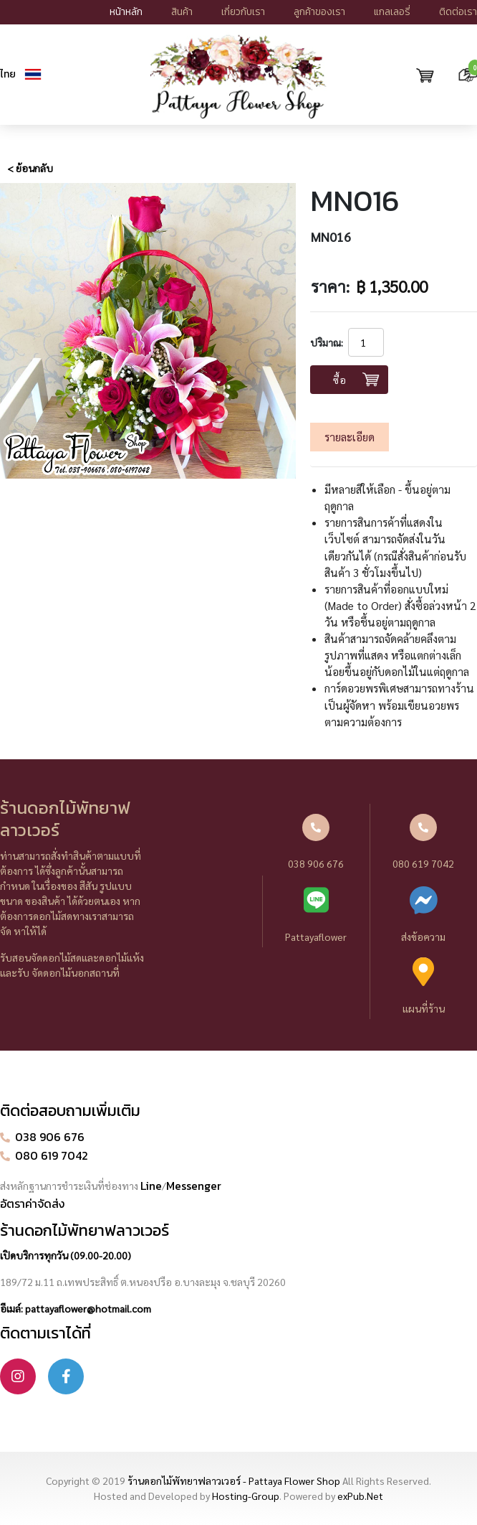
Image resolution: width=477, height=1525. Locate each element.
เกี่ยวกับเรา (243, 11)
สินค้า (182, 11)
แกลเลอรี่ (392, 11)
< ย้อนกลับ (30, 167)
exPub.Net (360, 1495)
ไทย (8, 74)
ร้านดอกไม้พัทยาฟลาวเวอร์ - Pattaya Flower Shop (233, 1480)
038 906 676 (316, 842)
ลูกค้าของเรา (319, 11)
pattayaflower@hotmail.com (88, 1308)
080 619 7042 (423, 842)
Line (151, 1185)
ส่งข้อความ (423, 914)
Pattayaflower (316, 914)
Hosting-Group (245, 1495)
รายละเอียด (349, 437)
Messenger (193, 1185)
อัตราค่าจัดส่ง (32, 1203)
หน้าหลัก (126, 11)
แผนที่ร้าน (423, 986)
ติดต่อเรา (458, 11)
